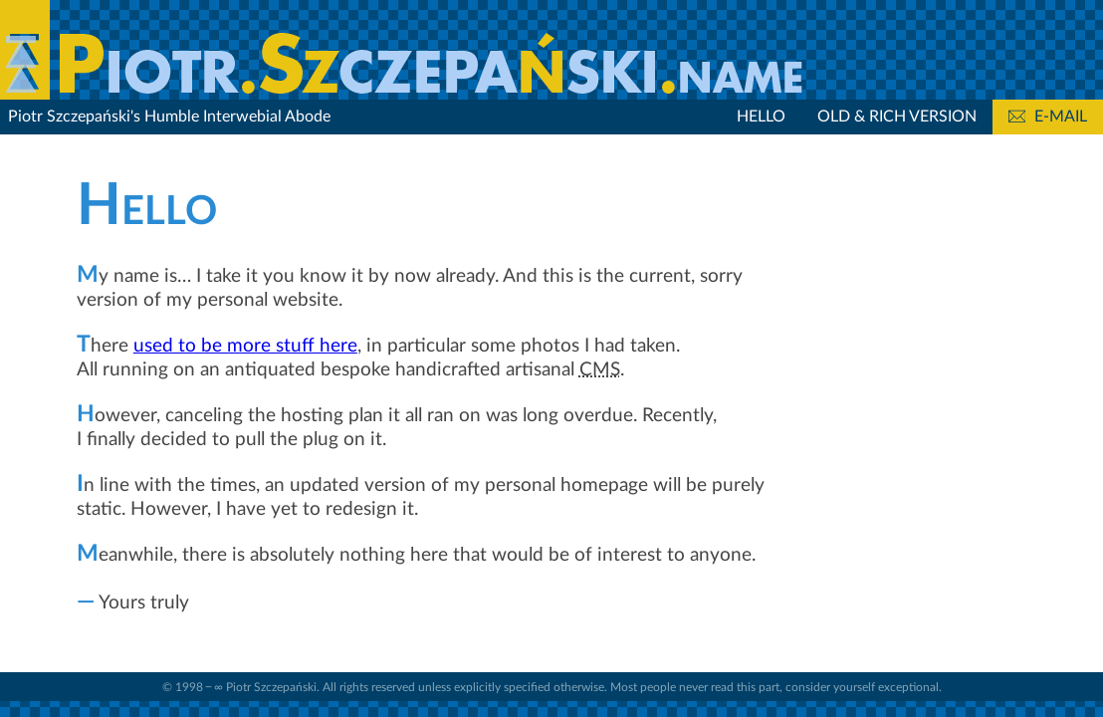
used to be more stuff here (245, 346)
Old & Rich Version (897, 116)
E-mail (1047, 116)
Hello (761, 116)
